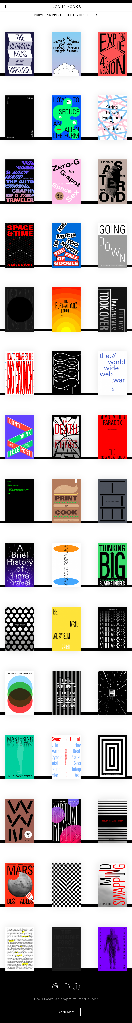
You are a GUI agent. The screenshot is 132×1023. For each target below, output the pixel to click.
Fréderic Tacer (87, 999)
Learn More (66, 1012)
